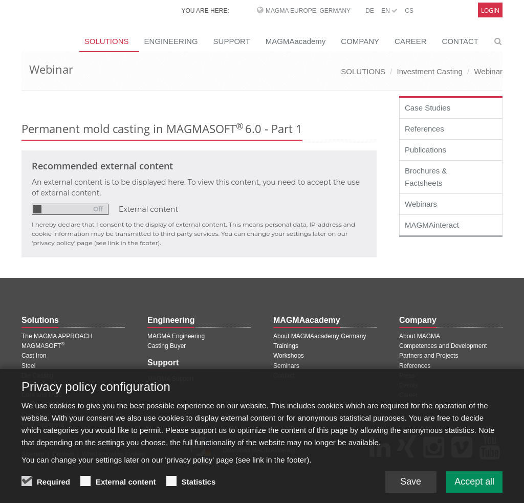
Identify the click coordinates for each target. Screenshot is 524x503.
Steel (28, 365)
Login (490, 10)
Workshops (288, 355)
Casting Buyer (166, 345)
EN (389, 10)
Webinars (421, 204)
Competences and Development (443, 345)
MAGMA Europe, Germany (308, 10)
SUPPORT (231, 41)
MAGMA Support (170, 378)
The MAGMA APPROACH (57, 336)
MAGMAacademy (296, 41)
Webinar (488, 71)
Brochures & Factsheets (426, 176)
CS (409, 10)
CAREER (411, 41)
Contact (283, 375)
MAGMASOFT (42, 345)
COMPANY (360, 41)
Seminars (286, 365)
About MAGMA (419, 336)
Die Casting (37, 375)
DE (369, 10)
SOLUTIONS (363, 71)
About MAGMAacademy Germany (319, 336)
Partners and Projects (428, 355)
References (424, 128)
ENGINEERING (171, 41)
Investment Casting (429, 71)
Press (407, 375)
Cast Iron (34, 355)
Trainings (285, 345)
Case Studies (427, 107)
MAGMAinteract (432, 225)
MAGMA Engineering (176, 336)
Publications (425, 149)
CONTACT (460, 41)
